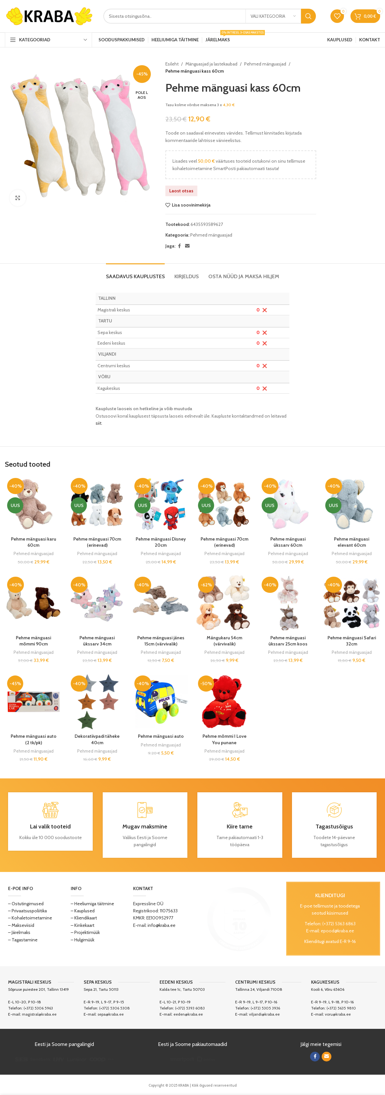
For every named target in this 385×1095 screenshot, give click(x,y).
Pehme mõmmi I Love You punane (224, 739)
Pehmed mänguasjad (265, 64)
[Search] (209, 16)
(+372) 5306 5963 (38, 1008)
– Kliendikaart (84, 918)
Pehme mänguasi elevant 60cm (351, 542)
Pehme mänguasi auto (161, 736)
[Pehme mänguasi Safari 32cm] (351, 603)
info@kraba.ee (161, 925)
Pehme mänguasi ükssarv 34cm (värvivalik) (97, 644)
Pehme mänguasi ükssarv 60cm (288, 542)
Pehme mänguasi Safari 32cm (352, 641)
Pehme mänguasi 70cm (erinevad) (97, 542)
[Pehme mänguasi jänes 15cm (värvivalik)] (160, 603)
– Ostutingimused (26, 904)
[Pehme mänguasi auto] (160, 701)
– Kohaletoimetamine (30, 918)
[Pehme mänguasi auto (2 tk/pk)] (33, 701)
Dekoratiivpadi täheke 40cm (97, 739)
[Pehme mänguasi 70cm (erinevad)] (97, 504)
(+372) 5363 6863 (339, 924)
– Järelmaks (19, 932)
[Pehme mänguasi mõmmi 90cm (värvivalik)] (33, 603)
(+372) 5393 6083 (190, 1008)
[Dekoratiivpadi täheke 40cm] (97, 701)
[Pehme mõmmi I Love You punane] (224, 701)
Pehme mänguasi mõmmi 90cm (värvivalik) (33, 644)
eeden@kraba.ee (188, 1014)
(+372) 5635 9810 (341, 1008)
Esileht (172, 64)
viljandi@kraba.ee (264, 1014)
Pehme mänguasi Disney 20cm (161, 542)
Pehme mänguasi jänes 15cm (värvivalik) (160, 641)
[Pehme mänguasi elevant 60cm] (351, 504)
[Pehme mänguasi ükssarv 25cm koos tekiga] (288, 603)
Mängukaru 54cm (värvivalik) (224, 641)
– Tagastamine (22, 940)
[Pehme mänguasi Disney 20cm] (160, 504)
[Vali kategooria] (273, 16)
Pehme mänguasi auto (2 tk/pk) (34, 739)
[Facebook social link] (179, 246)
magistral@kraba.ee (39, 1014)
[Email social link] (187, 246)
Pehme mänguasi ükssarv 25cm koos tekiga (287, 644)
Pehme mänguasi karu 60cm (33, 542)
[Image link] (239, 918)
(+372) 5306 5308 (114, 1008)
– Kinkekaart (82, 925)
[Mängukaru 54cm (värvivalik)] (224, 603)
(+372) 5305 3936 (265, 1008)
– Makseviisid (21, 925)
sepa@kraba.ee (111, 1014)
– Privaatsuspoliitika (27, 911)
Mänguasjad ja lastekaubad (211, 64)
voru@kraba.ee (338, 1014)
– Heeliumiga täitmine (92, 904)
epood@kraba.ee (337, 931)
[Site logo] (49, 15)
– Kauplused (83, 911)
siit (98, 423)
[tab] (135, 273)
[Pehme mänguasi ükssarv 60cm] (288, 504)
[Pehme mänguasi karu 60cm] (33, 504)
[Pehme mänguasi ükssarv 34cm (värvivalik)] (97, 603)
